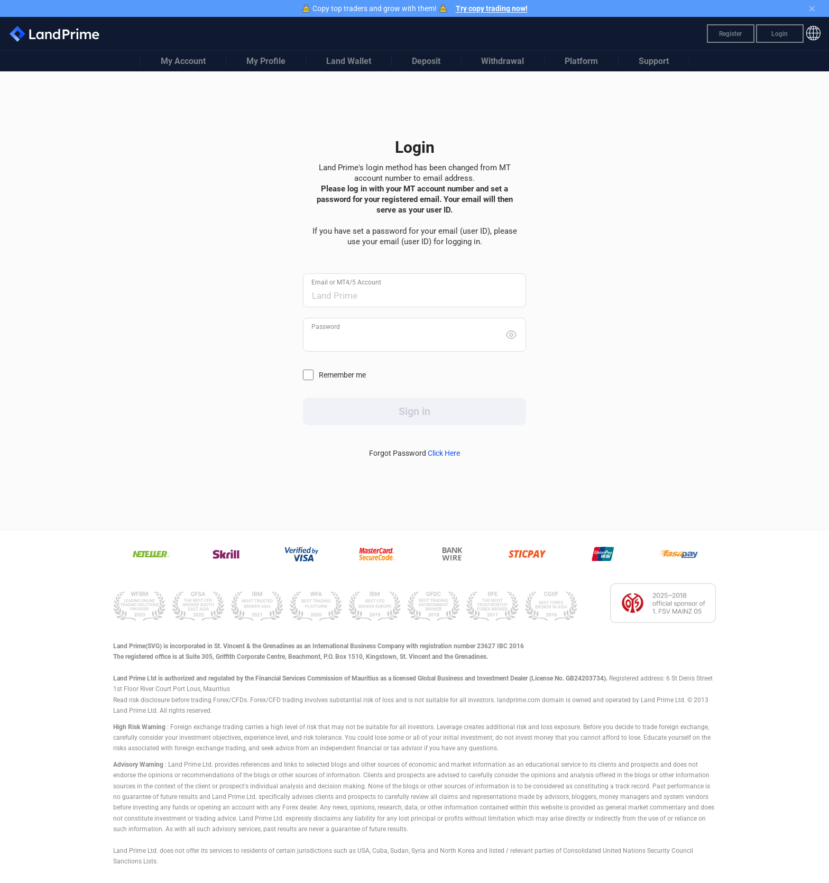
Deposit (426, 61)
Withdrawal (502, 61)
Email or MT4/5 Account (346, 282)
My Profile (265, 61)
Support (654, 61)
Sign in (414, 411)
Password (325, 326)
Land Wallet (348, 61)
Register (730, 34)
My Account (183, 61)
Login (779, 34)
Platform (581, 61)
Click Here (444, 453)
